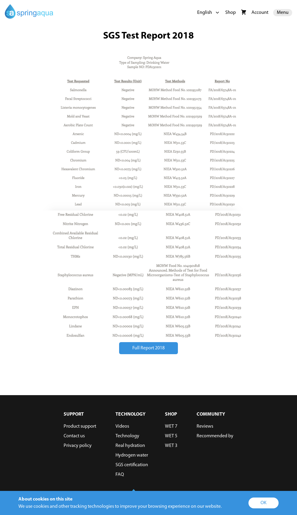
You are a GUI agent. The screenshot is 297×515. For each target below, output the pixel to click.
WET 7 (171, 426)
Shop (230, 12)
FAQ (119, 474)
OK (264, 503)
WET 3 (171, 445)
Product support (80, 426)
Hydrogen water (131, 455)
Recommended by (215, 436)
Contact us (74, 436)
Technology (127, 436)
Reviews (205, 426)
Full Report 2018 (148, 348)
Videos (122, 426)
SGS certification (131, 465)
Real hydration (130, 445)
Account (259, 12)
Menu (283, 12)
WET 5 (171, 436)
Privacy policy (78, 445)
